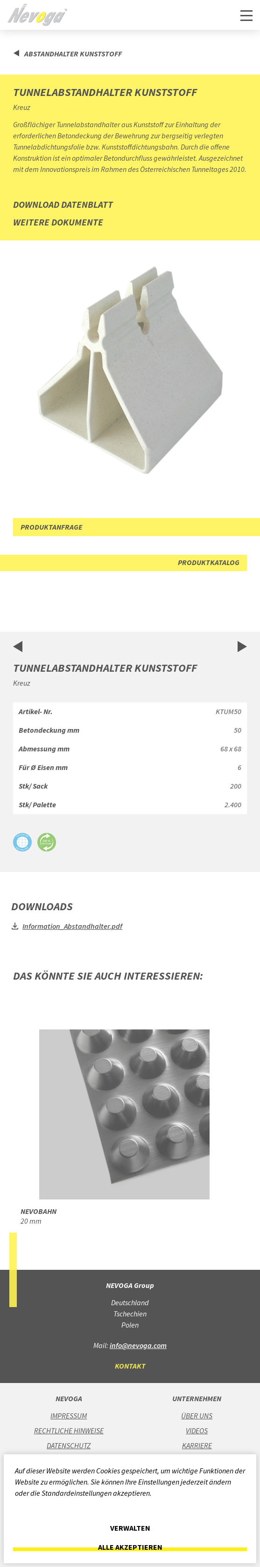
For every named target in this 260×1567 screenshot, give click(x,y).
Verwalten (130, 1528)
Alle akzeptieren (130, 1547)
